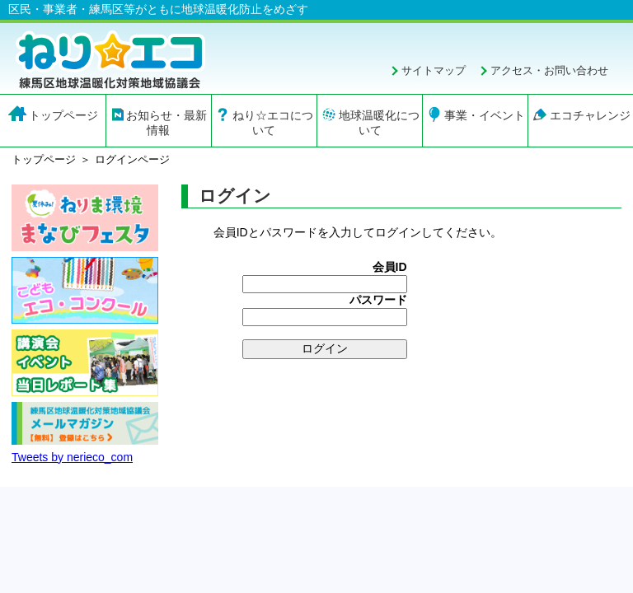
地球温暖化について (379, 123)
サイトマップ (433, 71)
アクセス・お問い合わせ (549, 71)
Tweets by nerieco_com (72, 457)
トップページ (63, 115)
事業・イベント (484, 115)
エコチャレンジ (590, 115)
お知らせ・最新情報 (166, 123)
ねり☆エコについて (272, 123)
